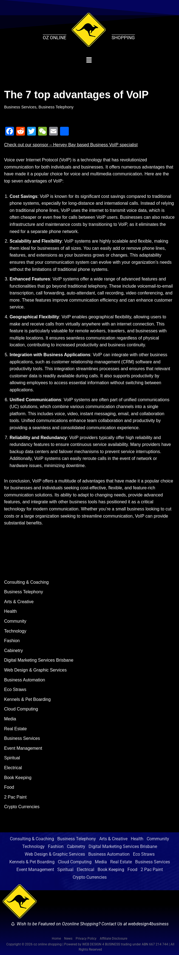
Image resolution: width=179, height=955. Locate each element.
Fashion (12, 640)
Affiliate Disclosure (113, 938)
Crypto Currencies (21, 806)
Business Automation (24, 680)
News (68, 938)
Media (10, 719)
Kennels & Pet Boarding (27, 699)
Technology (15, 631)
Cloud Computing (21, 709)
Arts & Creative (19, 601)
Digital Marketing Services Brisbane (38, 660)
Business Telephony (56, 107)
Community (15, 621)
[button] (89, 60)
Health (10, 611)
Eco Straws (15, 689)
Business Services (20, 107)
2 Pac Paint (15, 797)
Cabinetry (13, 650)
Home (56, 938)
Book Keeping (18, 777)
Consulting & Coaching (26, 582)
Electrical (13, 767)
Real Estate (15, 728)
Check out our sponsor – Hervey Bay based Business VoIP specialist (71, 144)
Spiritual (12, 757)
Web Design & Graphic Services (35, 670)
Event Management (23, 748)
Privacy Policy (86, 938)
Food (9, 787)
